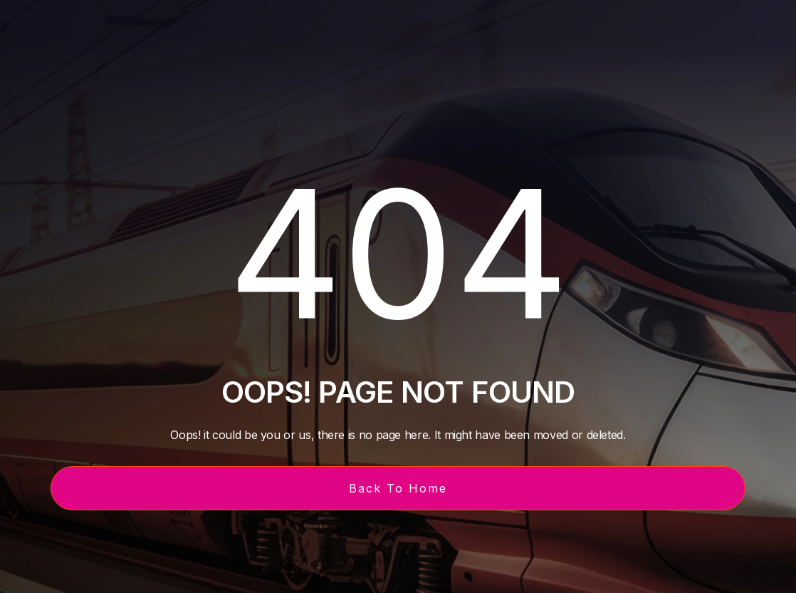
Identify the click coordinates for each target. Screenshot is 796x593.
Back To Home (398, 488)
